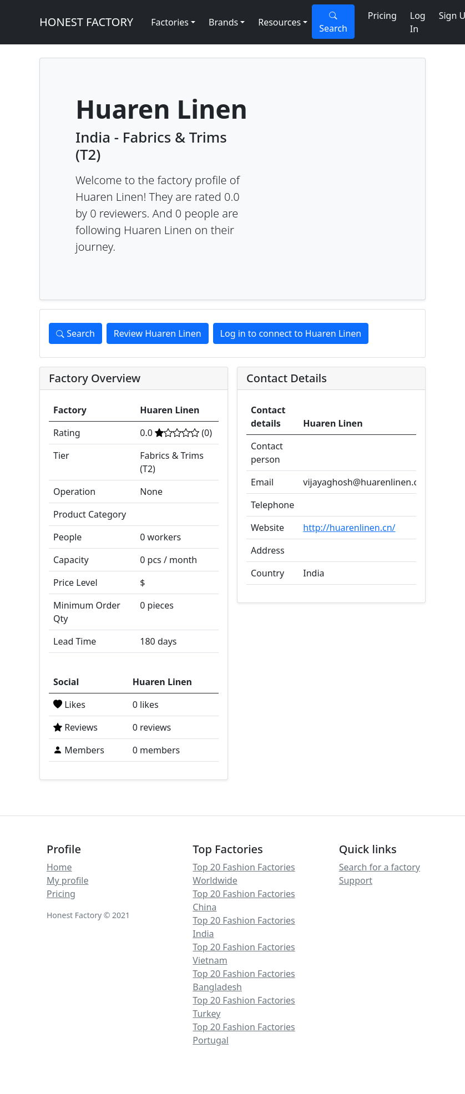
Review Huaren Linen (157, 333)
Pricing (382, 15)
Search (333, 22)
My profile (67, 880)
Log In (418, 22)
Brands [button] (223, 22)
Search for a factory (379, 867)
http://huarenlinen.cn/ (349, 527)
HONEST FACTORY (86, 21)
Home (59, 867)
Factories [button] (170, 22)
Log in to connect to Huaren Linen (291, 333)
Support (355, 880)
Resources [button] (279, 22)
